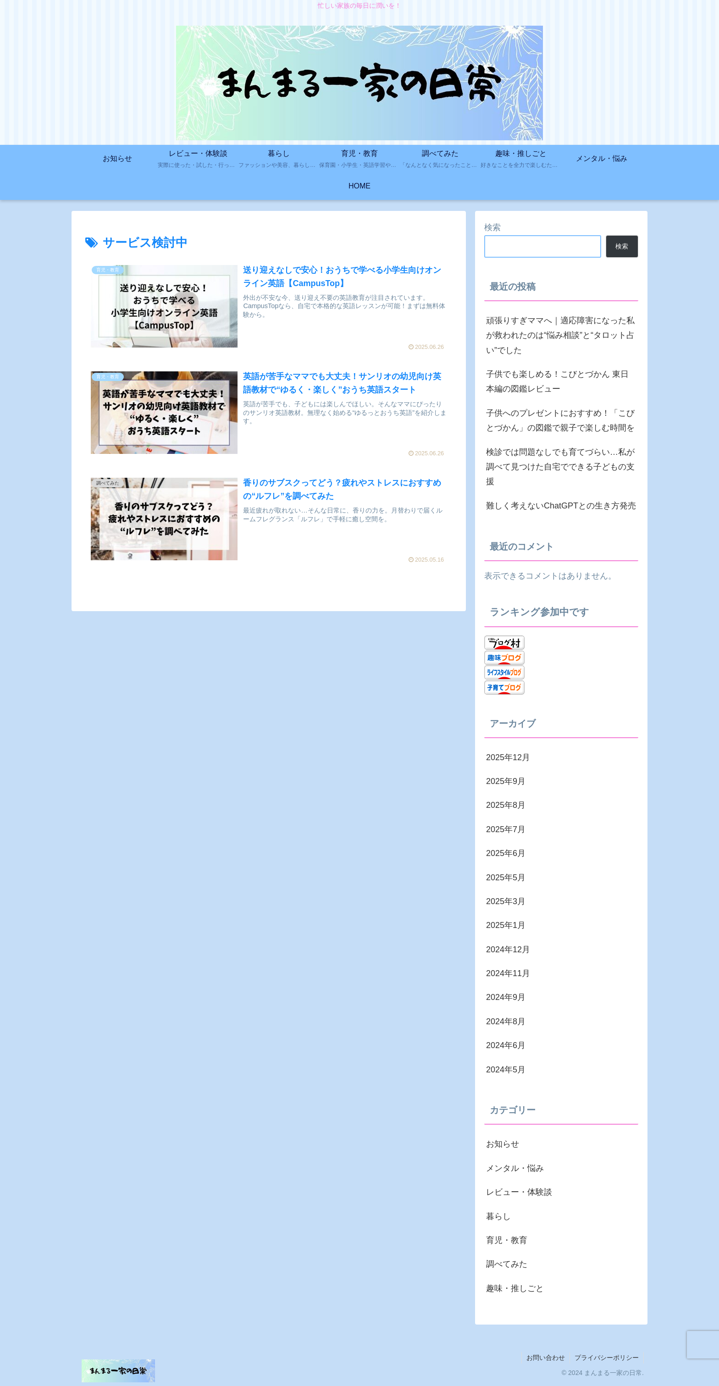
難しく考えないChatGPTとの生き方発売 (561, 505)
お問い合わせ (545, 1357)
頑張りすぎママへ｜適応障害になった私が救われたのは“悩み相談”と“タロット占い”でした (560, 335)
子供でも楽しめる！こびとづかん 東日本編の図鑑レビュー (557, 381)
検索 (492, 227)
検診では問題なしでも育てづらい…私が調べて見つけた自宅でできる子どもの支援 (560, 466)
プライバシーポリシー (607, 1357)
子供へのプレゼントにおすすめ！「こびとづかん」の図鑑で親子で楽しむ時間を (560, 420)
